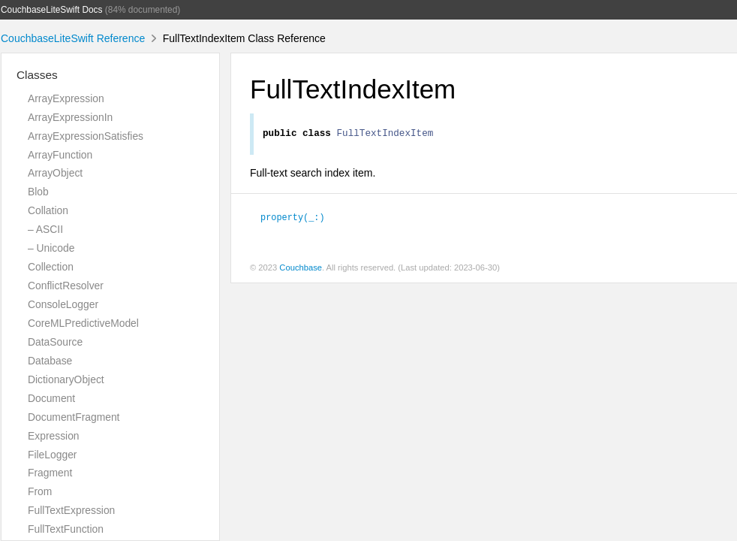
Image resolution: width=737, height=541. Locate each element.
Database (50, 361)
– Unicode (51, 248)
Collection (51, 267)
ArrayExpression (66, 98)
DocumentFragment (73, 417)
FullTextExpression (71, 510)
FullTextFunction (66, 529)
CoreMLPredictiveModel (83, 323)
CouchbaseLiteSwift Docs (52, 10)
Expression (54, 436)
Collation (48, 210)
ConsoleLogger (63, 304)
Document (51, 398)
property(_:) (292, 219)
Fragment (50, 473)
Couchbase (300, 269)
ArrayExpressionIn (70, 117)
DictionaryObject (66, 379)
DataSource (55, 342)
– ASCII (45, 229)
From (40, 491)
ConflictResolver (66, 286)
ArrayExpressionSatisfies (85, 136)
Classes (37, 74)
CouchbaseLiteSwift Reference (73, 38)
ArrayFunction (60, 155)
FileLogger (52, 455)
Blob (38, 192)
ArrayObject (55, 173)
